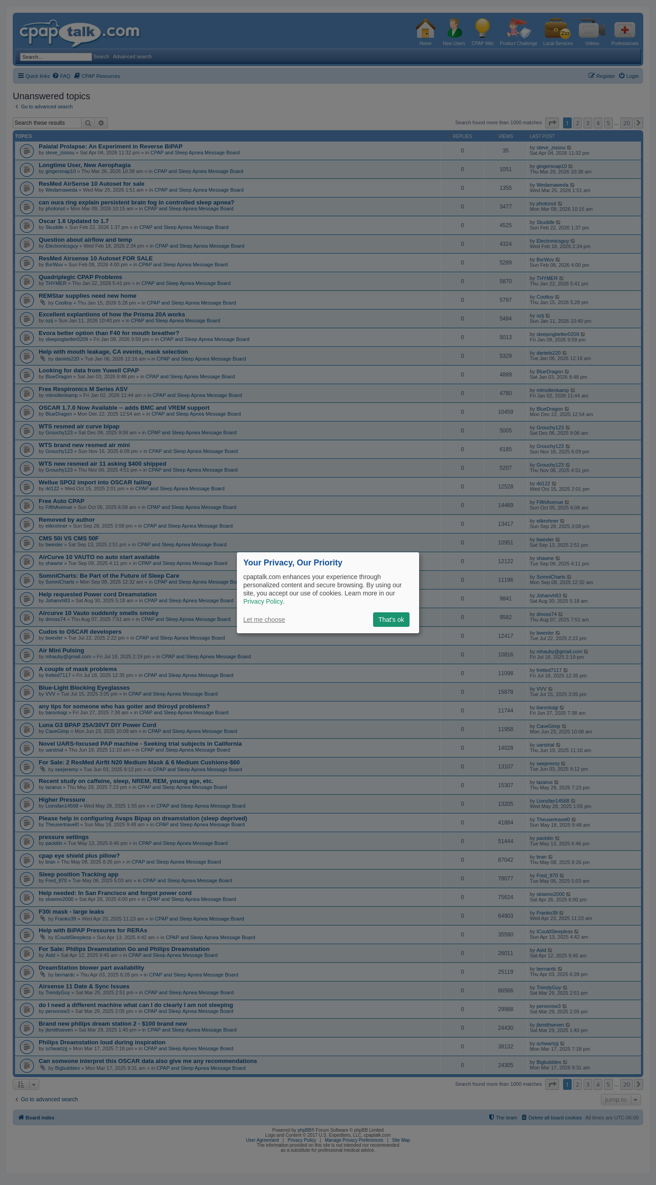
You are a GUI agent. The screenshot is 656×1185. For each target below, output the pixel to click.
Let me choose (264, 619)
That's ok (391, 619)
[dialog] (328, 592)
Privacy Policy (263, 601)
